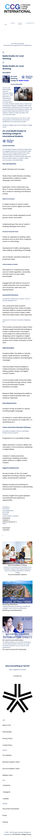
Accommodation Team (11, 769)
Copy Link (5, 520)
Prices (5, 815)
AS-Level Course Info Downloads (14, 649)
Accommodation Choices (17, 565)
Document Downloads (11, 809)
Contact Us (17, 676)
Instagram (7, 792)
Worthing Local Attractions (12, 610)
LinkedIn (6, 799)
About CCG (7, 725)
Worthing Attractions (10, 604)
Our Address (7, 755)
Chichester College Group (21, 834)
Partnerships (7, 732)
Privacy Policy (7, 738)
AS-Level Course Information (13, 640)
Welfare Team (8, 775)
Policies (5, 822)
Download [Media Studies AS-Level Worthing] (6, 518)
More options (6, 529)
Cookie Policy (7, 745)
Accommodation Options (17, 575)
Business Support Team (11, 762)
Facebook (6, 785)
